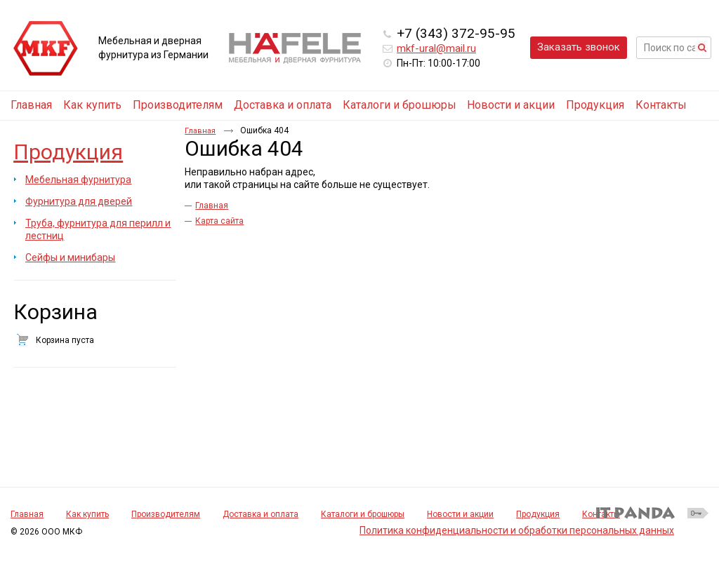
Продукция (68, 152)
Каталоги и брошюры (362, 514)
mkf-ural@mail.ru (436, 48)
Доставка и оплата (260, 514)
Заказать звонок (578, 47)
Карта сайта (219, 221)
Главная (200, 130)
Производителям (165, 514)
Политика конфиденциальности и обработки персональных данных (517, 530)
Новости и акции (460, 514)
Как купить (87, 514)
